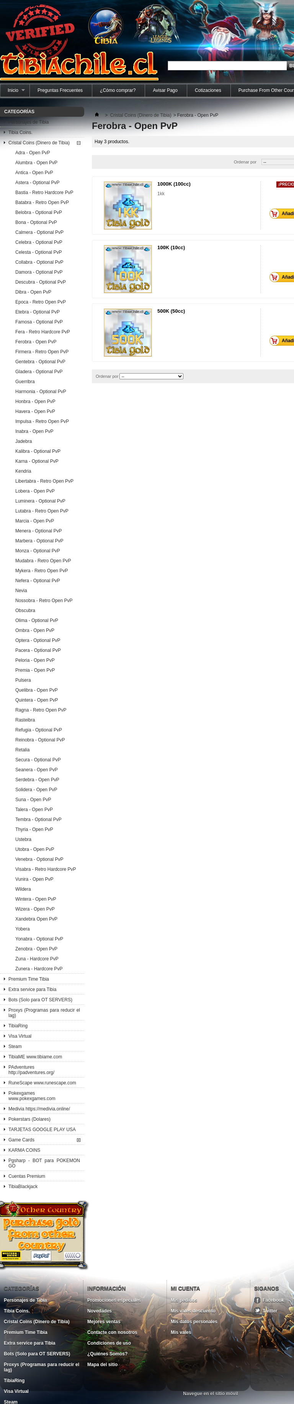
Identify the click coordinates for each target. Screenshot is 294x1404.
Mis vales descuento (193, 1311)
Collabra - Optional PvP (39, 262)
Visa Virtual (19, 1036)
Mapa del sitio (102, 1364)
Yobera (22, 929)
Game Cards (21, 1140)
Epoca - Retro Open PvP (40, 302)
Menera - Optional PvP (38, 531)
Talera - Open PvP (34, 809)
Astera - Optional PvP (37, 182)
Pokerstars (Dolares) (29, 1119)
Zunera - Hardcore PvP (38, 968)
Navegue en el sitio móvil (210, 1393)
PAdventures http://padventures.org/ (31, 1069)
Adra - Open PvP (32, 152)
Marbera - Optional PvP (39, 541)
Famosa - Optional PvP (39, 322)
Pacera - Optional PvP (38, 650)
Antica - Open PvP (34, 172)
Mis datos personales (194, 1321)
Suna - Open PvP (33, 799)
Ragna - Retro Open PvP (40, 710)
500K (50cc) (171, 311)
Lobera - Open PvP (35, 491)
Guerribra (25, 381)
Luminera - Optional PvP (40, 501)
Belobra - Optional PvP (38, 212)
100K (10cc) (171, 247)
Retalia (22, 750)
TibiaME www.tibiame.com (35, 1057)
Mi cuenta (185, 1288)
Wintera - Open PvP (35, 899)
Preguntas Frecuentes (60, 90)
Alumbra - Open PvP (36, 162)
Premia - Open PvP (35, 670)
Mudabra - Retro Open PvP (43, 560)
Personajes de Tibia (28, 122)
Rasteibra (25, 720)
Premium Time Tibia (28, 979)
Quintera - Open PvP (36, 700)
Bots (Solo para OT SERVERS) (40, 999)
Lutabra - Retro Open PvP (42, 511)
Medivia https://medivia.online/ (39, 1109)
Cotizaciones (208, 90)
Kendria (23, 471)
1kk (161, 193)
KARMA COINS (24, 1150)
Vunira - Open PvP (34, 879)
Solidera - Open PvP (36, 789)
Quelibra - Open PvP (36, 690)
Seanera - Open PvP (36, 769)
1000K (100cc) (174, 184)
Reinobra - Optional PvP (40, 740)
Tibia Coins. (20, 132)
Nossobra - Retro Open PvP (43, 600)
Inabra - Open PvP (34, 431)
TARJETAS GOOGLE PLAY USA (42, 1129)
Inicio (12, 92)
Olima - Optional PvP (36, 620)
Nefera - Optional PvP (37, 580)
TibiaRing (18, 1026)
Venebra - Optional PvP (39, 859)
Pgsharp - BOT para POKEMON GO (44, 1163)
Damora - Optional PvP (38, 272)
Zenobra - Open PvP (36, 949)
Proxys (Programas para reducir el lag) (44, 1012)
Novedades (99, 1311)
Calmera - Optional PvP (39, 232)
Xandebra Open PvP (36, 919)
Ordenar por (245, 162)
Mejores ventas (104, 1321)
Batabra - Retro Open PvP (42, 202)
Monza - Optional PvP (37, 550)
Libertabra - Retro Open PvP (44, 481)
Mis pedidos (184, 1300)
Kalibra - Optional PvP (37, 451)
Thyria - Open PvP (34, 829)
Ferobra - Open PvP (35, 341)
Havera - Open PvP (35, 411)
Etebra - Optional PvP (37, 312)
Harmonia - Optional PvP (40, 391)
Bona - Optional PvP (36, 222)
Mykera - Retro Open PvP (41, 570)
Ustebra (23, 839)
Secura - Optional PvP (38, 759)
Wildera (23, 889)
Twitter (270, 1311)
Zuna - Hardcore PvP (37, 959)
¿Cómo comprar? (118, 90)
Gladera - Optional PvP (38, 371)
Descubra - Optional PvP (40, 282)
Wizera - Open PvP (35, 909)
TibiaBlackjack (23, 1186)
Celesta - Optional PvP (38, 252)
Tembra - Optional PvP (38, 819)
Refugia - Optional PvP (38, 730)
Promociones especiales (114, 1300)
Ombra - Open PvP (34, 630)
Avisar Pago (165, 90)
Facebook (273, 1300)
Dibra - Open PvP (33, 292)
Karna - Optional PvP (37, 461)
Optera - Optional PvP (37, 640)
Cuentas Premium (26, 1176)
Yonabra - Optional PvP (39, 939)
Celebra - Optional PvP (38, 242)
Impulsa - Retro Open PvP (42, 421)
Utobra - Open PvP (34, 849)
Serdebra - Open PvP (37, 779)
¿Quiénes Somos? (107, 1354)
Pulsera (23, 680)
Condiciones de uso (109, 1343)
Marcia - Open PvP (34, 521)
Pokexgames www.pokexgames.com (32, 1096)
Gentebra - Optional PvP (40, 361)
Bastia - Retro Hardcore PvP (44, 192)
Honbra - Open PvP (35, 401)
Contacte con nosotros (112, 1332)
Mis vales (181, 1332)
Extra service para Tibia (32, 989)
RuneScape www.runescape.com (42, 1083)
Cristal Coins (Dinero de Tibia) (39, 142)
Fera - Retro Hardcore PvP (42, 332)
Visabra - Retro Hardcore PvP (45, 869)
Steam (15, 1046)
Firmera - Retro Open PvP (42, 351)
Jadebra (23, 441)
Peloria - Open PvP (35, 660)
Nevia (21, 590)
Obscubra (25, 610)
